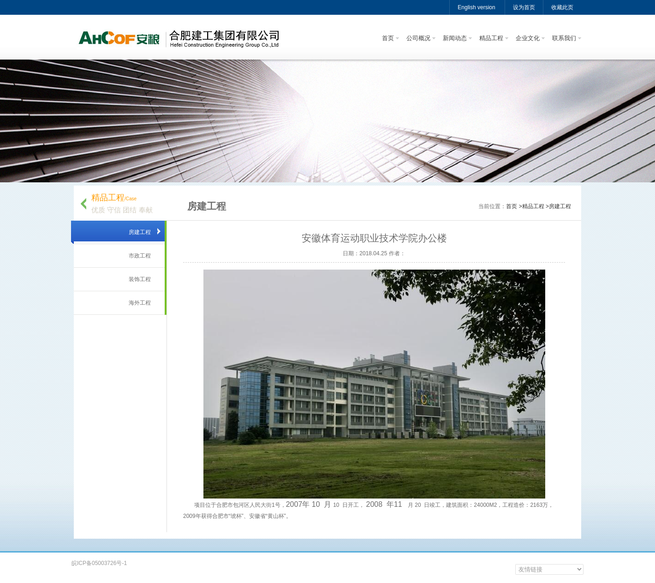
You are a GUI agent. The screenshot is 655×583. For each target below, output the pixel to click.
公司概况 (418, 38)
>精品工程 (531, 206)
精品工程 (491, 38)
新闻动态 (455, 38)
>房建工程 (558, 206)
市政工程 (140, 255)
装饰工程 (140, 279)
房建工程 (140, 232)
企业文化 (528, 38)
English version (476, 7)
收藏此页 (562, 7)
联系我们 (564, 38)
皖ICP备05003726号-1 (99, 563)
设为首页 (524, 7)
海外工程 (140, 303)
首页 (388, 38)
